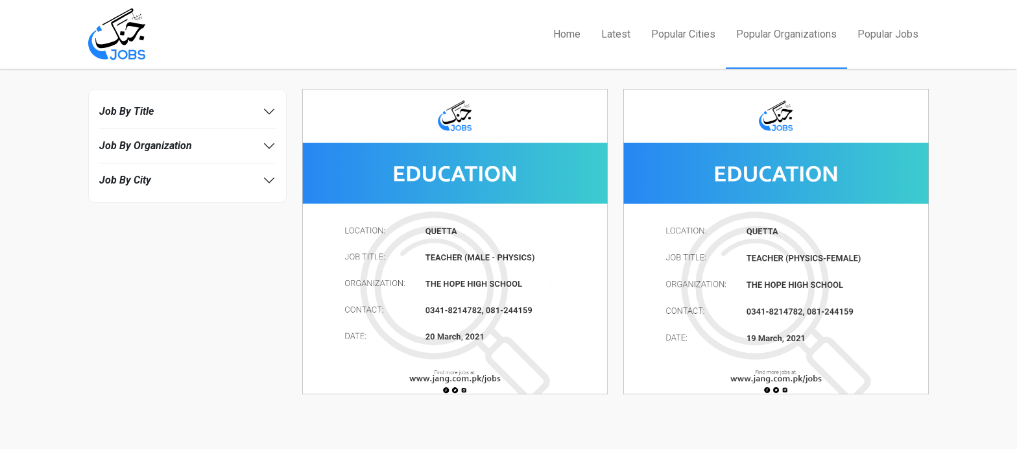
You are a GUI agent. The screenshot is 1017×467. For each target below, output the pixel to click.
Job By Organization (145, 145)
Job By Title (126, 111)
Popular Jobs (887, 34)
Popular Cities (683, 34)
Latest (615, 34)
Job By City (125, 180)
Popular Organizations (786, 34)
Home (566, 34)
